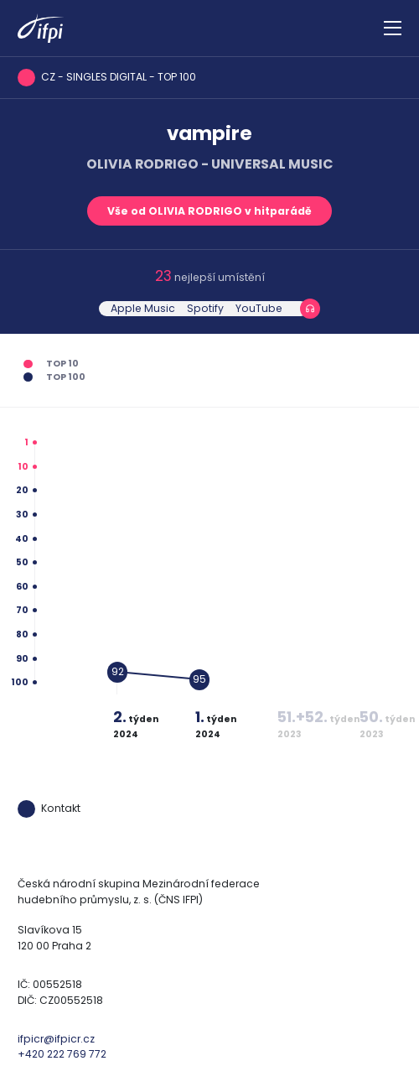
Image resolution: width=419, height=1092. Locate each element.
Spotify (205, 308)
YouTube (258, 308)
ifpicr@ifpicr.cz (56, 1039)
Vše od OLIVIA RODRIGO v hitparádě (209, 211)
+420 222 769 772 (62, 1054)
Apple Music (143, 308)
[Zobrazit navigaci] (392, 28)
